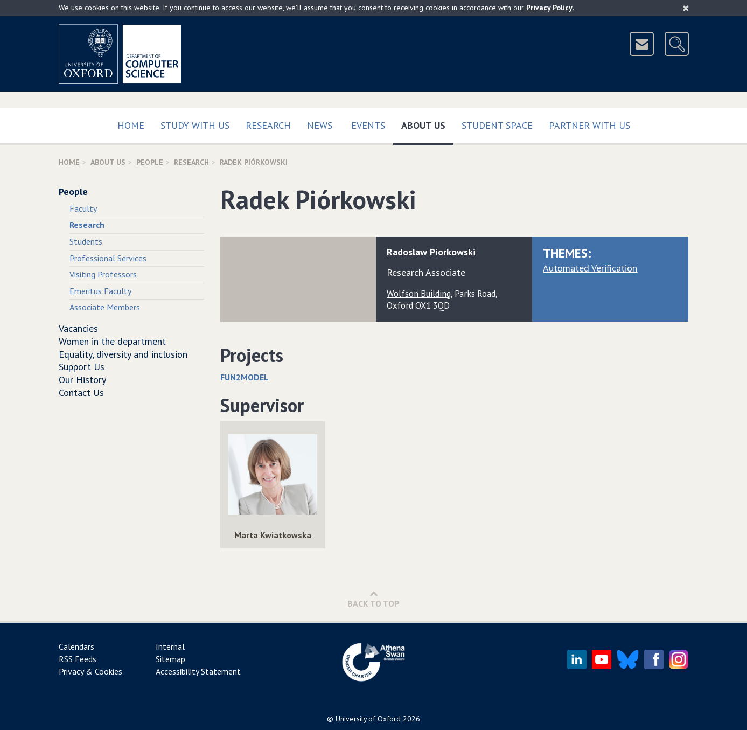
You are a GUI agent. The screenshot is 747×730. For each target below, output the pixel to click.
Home (130, 125)
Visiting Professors (103, 274)
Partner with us (589, 125)
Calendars (76, 646)
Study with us (194, 125)
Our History (82, 379)
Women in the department (112, 341)
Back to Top (373, 599)
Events (368, 125)
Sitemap (170, 658)
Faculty (83, 208)
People (149, 162)
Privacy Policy (549, 7)
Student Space (497, 125)
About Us (427, 123)
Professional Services (107, 258)
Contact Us (81, 392)
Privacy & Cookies (90, 671)
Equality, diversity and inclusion (123, 354)
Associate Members (104, 307)
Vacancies (78, 328)
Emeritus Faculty (100, 291)
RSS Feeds (77, 658)
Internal (170, 646)
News (319, 125)
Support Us (81, 366)
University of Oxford (368, 719)
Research (268, 125)
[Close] (685, 8)
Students (85, 241)
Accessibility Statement (198, 671)
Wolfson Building (419, 294)
